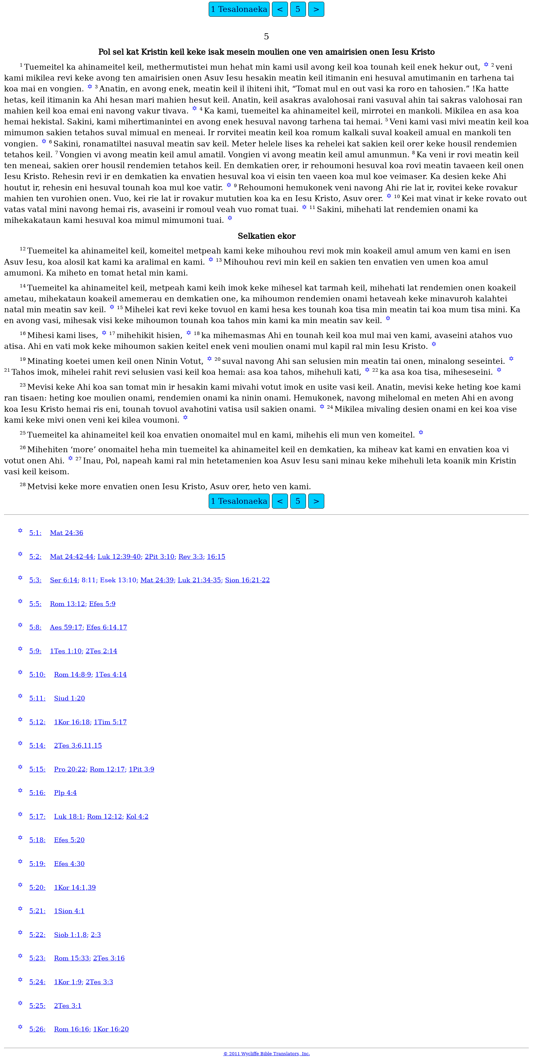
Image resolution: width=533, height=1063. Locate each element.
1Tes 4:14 (111, 674)
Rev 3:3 (190, 556)
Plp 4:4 (65, 792)
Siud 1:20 (69, 698)
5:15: (37, 769)
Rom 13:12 (67, 603)
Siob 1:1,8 (70, 934)
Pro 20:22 (70, 769)
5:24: (37, 982)
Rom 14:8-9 (72, 674)
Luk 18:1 (68, 816)
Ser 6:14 (64, 580)
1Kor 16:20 (111, 1029)
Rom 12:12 (104, 816)
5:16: (37, 792)
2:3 (96, 934)
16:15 (216, 556)
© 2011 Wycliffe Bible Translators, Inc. (266, 1053)
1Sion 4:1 (69, 911)
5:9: (35, 651)
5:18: (37, 840)
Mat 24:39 (157, 580)
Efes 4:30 (69, 863)
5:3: (35, 580)
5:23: (37, 958)
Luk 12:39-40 (119, 556)
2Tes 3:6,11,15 (78, 745)
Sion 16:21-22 (247, 580)
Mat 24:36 (66, 532)
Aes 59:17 (66, 627)
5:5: (35, 603)
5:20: (37, 887)
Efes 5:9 (102, 603)
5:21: (37, 911)
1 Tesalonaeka (239, 9)
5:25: (37, 1005)
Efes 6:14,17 (106, 627)
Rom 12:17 (107, 769)
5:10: (37, 674)
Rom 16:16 (71, 1029)
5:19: (37, 863)
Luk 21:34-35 (199, 580)
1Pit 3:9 (141, 769)
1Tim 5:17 (110, 722)
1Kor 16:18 (72, 722)
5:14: (37, 745)
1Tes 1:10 (66, 651)
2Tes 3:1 (68, 1005)
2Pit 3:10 (159, 556)
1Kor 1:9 (68, 982)
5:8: (35, 627)
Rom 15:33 (71, 958)
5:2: (35, 556)
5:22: (37, 934)
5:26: (37, 1029)
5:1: (35, 532)
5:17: (37, 816)
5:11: (37, 698)
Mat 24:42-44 (71, 556)
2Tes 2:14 (101, 651)
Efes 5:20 (69, 840)
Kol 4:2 (137, 816)
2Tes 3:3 (99, 982)
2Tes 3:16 (109, 958)
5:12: (37, 722)
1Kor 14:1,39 (75, 887)
